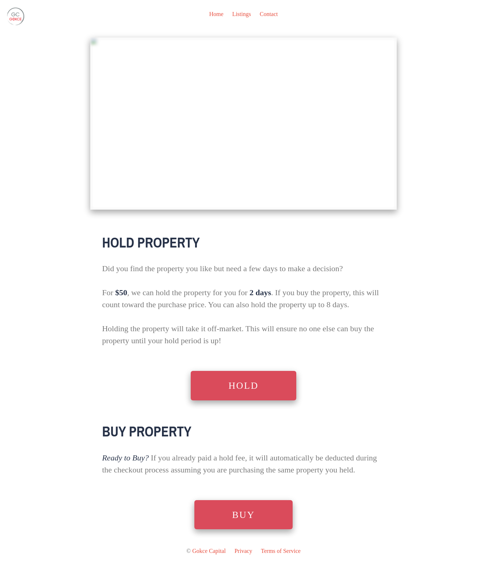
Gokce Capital (209, 551)
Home (216, 14)
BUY (243, 515)
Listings (241, 14)
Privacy (243, 551)
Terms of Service (281, 551)
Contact (269, 14)
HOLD (244, 385)
